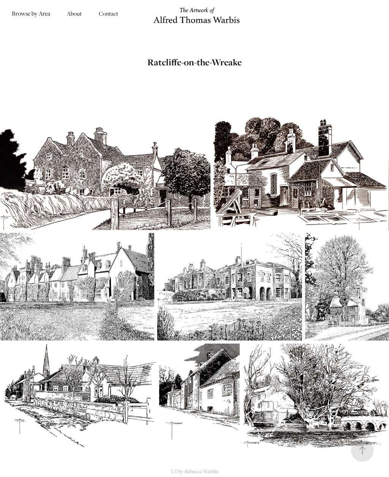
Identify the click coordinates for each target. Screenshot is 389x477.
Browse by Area (31, 13)
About (74, 13)
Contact (108, 13)
